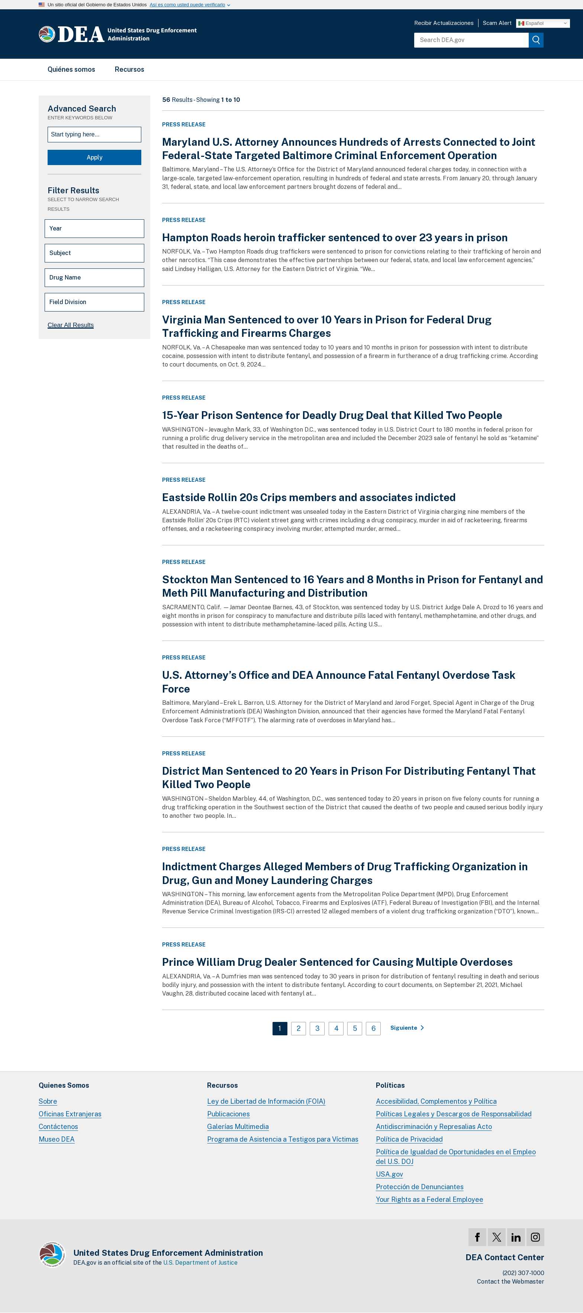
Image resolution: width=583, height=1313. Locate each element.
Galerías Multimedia (238, 1126)
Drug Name (65, 277)
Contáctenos (58, 1126)
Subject (60, 253)
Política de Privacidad (409, 1139)
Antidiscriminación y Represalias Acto (434, 1126)
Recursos (129, 69)
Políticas (390, 1085)
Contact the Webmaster (510, 1281)
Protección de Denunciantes (420, 1187)
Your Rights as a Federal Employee (429, 1199)
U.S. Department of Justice (200, 1262)
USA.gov (389, 1174)
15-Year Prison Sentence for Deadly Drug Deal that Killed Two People (332, 415)
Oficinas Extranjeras (70, 1114)
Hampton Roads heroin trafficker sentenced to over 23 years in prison (335, 237)
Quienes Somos (64, 1085)
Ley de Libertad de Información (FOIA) (266, 1101)
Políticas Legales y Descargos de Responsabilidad (454, 1114)
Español (531, 23)
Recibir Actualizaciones (444, 23)
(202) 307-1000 (523, 1273)
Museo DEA (57, 1139)
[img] (536, 40)
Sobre (48, 1101)
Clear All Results (71, 325)
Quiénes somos (71, 69)
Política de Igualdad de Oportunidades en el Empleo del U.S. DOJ (456, 1156)
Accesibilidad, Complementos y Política (436, 1101)
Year (55, 228)
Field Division (67, 302)
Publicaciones (228, 1114)
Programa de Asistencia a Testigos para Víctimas (282, 1139)
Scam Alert (497, 23)
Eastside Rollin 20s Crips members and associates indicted (309, 497)
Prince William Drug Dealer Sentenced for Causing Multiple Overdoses (337, 962)
